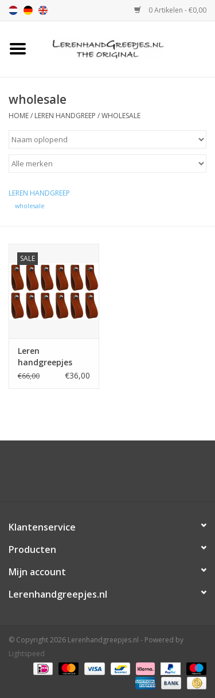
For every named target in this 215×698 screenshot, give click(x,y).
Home (19, 115)
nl (13, 10)
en (43, 10)
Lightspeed (27, 653)
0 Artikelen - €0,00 (170, 10)
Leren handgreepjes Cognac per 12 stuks (46, 356)
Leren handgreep (65, 115)
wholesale (120, 115)
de (28, 10)
